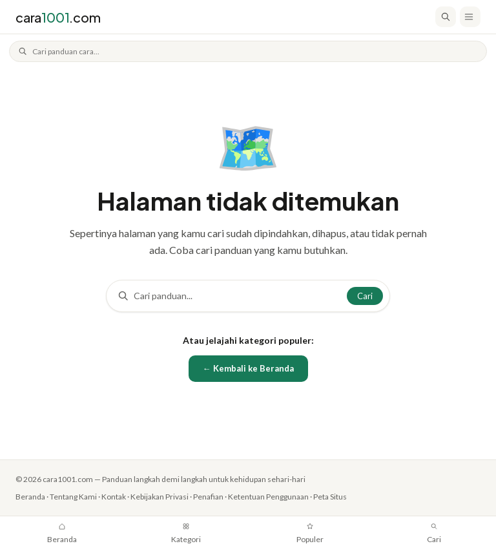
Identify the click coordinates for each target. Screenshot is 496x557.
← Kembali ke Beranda (248, 367)
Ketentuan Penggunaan (279, 494)
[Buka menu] (470, 16)
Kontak (117, 494)
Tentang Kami (74, 494)
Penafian (217, 494)
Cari (365, 295)
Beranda (30, 494)
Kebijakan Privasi (165, 494)
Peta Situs (344, 494)
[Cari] (445, 16)
